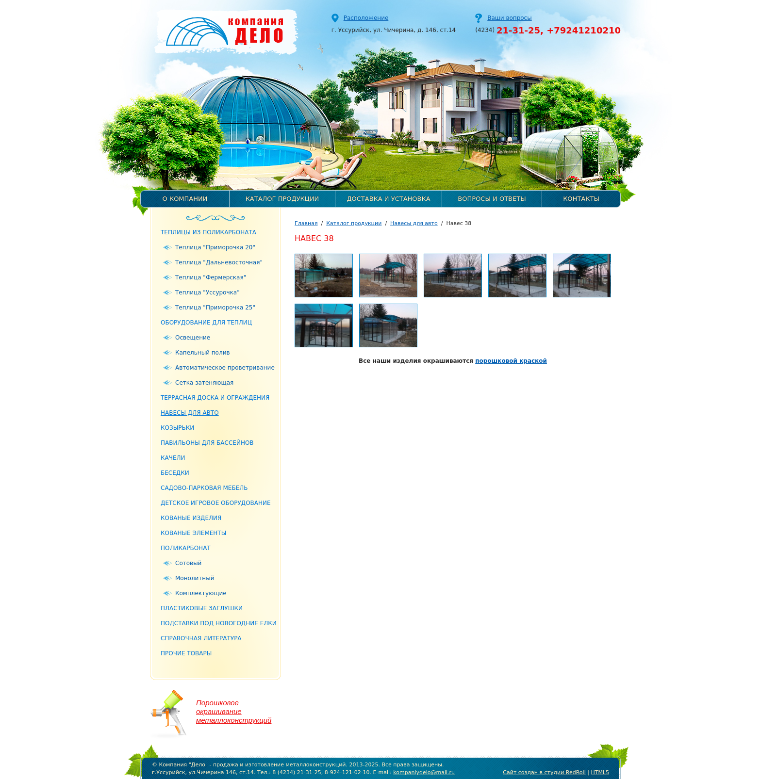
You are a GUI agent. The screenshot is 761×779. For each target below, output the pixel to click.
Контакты (581, 198)
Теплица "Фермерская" (210, 277)
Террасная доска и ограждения (215, 397)
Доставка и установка (388, 198)
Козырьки (177, 427)
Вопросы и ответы (492, 198)
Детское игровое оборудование (216, 503)
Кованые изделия (191, 518)
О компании (185, 198)
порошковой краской (511, 360)
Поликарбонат (186, 548)
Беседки (175, 473)
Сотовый (188, 563)
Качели (173, 457)
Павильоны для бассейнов (207, 442)
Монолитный (194, 578)
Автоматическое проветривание (225, 367)
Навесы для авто (190, 412)
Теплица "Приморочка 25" (215, 307)
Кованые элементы (193, 533)
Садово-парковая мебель (204, 488)
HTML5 (600, 772)
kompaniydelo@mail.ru (424, 772)
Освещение (192, 337)
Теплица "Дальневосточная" (219, 262)
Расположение (366, 18)
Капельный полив (202, 352)
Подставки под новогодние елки (219, 623)
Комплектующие (201, 593)
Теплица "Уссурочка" (207, 292)
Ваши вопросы (509, 18)
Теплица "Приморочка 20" (215, 247)
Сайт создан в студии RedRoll (544, 772)
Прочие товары (186, 653)
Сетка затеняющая (204, 382)
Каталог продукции (282, 198)
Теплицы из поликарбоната (208, 232)
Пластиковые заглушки (202, 608)
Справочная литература (201, 638)
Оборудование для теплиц (206, 322)
